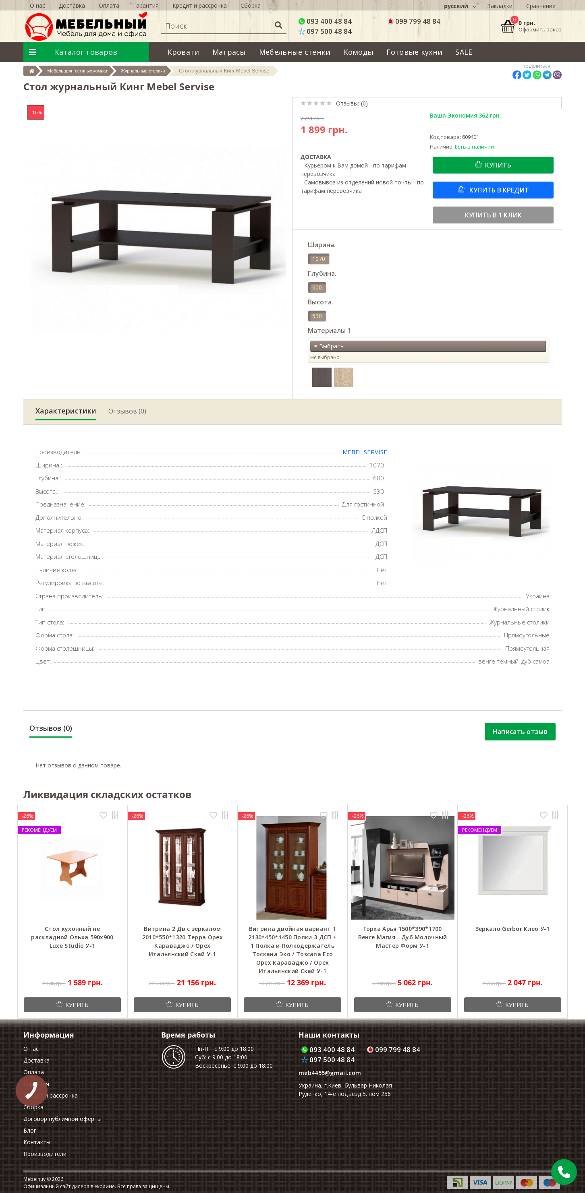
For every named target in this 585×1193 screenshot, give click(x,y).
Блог (29, 1130)
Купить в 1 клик (493, 215)
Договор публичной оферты (62, 1119)
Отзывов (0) (127, 411)
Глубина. (322, 273)
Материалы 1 (329, 330)
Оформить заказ (540, 29)
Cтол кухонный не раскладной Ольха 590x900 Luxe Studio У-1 (72, 937)
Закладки (500, 6)
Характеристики (65, 411)
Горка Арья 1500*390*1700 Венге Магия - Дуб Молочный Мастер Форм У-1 (402, 937)
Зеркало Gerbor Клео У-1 (512, 928)
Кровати (183, 52)
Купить (498, 165)
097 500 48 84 (325, 31)
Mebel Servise (364, 452)
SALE (463, 52)
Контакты (36, 1142)
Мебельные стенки (295, 52)
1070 (318, 259)
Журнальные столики (165, 71)
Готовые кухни (414, 52)
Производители (44, 1154)
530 (317, 316)
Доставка (36, 1060)
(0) (364, 103)
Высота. (320, 302)
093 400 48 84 (325, 21)
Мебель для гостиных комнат (87, 71)
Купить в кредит (498, 190)
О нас (31, 1048)
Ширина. (322, 244)
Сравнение (541, 6)
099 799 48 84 (413, 21)
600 (317, 287)
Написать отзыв (520, 731)
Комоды (359, 52)
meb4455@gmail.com (330, 1073)
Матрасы (229, 52)
